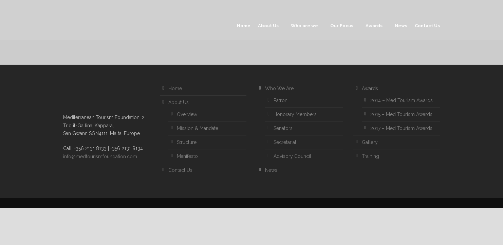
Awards (374, 25)
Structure (187, 142)
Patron (280, 100)
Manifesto (187, 156)
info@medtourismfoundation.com (100, 156)
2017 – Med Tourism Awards (401, 128)
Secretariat (285, 142)
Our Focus (341, 25)
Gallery (370, 142)
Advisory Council (292, 156)
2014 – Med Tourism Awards (401, 100)
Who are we (304, 25)
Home (243, 25)
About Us (268, 25)
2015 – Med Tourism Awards (401, 114)
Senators (283, 128)
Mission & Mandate (197, 128)
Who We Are (279, 88)
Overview (187, 114)
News (401, 25)
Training (370, 156)
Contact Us (427, 25)
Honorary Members (295, 114)
